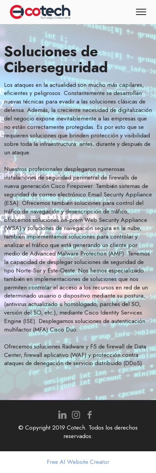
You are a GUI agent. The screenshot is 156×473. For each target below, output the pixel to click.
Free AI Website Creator (78, 462)
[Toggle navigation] (141, 11)
